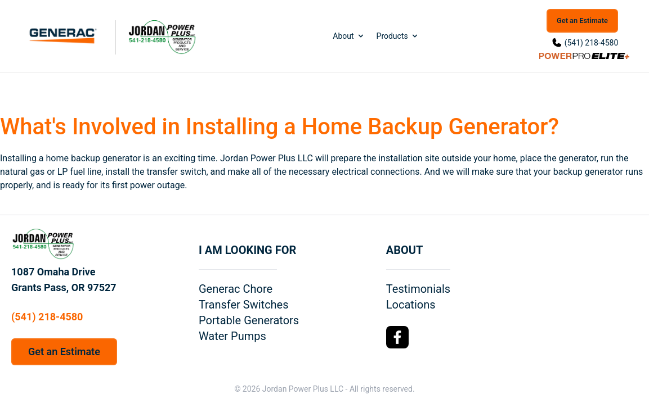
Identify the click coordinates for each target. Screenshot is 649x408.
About (349, 35)
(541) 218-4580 (592, 42)
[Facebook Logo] (397, 337)
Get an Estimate (582, 20)
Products (398, 35)
